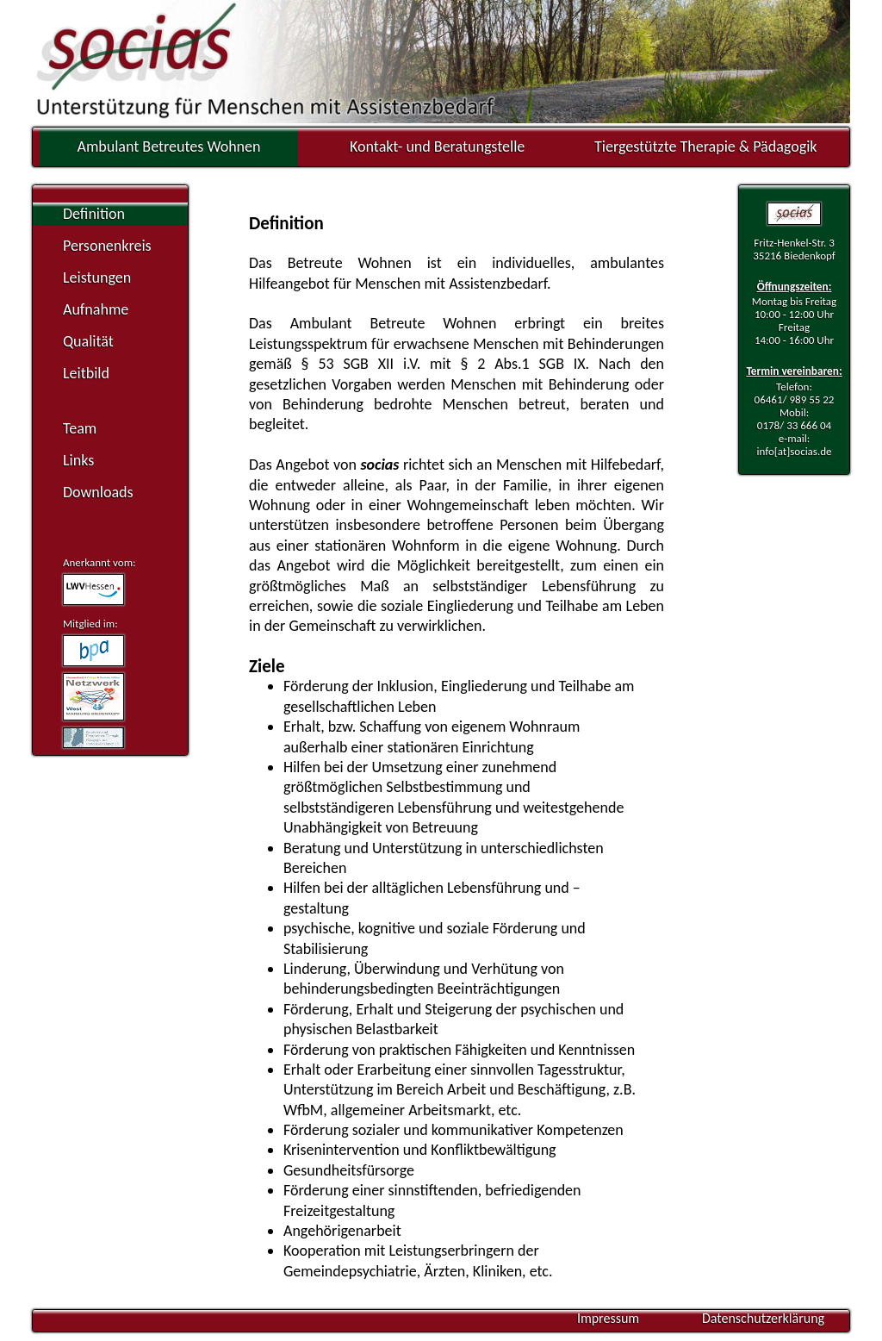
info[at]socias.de (793, 451)
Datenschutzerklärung (763, 1318)
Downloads (98, 492)
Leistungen (97, 277)
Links (78, 460)
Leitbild (86, 373)
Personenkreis (107, 245)
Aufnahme (95, 309)
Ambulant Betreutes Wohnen (169, 146)
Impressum (608, 1318)
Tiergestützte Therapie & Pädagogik (705, 146)
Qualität (88, 341)
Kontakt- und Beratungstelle (437, 146)
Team (79, 428)
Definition (94, 213)
